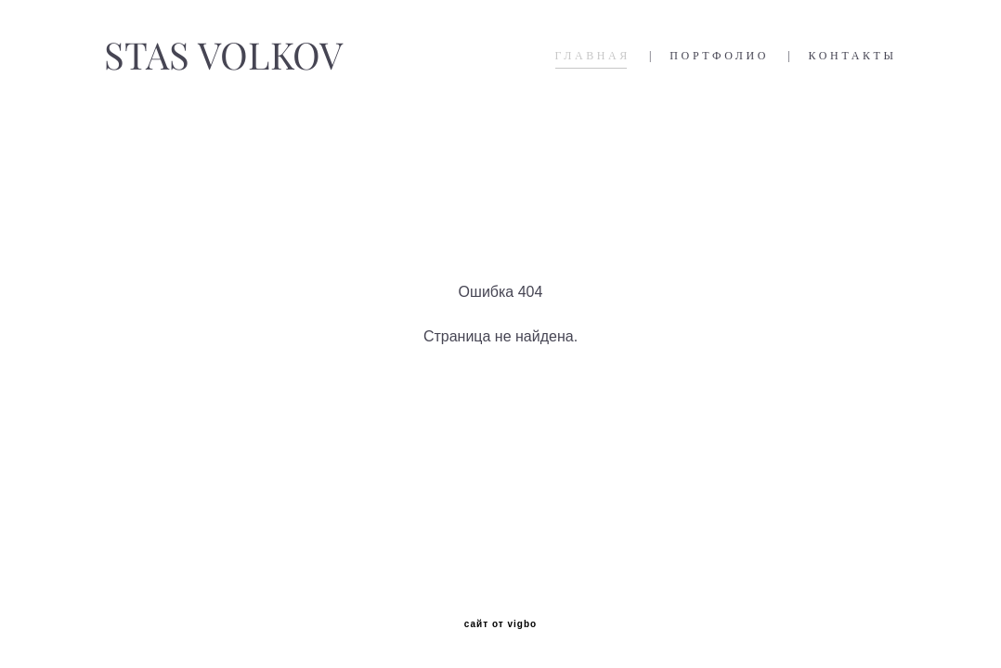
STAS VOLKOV (223, 55)
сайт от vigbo (500, 624)
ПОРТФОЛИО (719, 55)
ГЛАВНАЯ (592, 55)
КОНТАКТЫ (853, 55)
